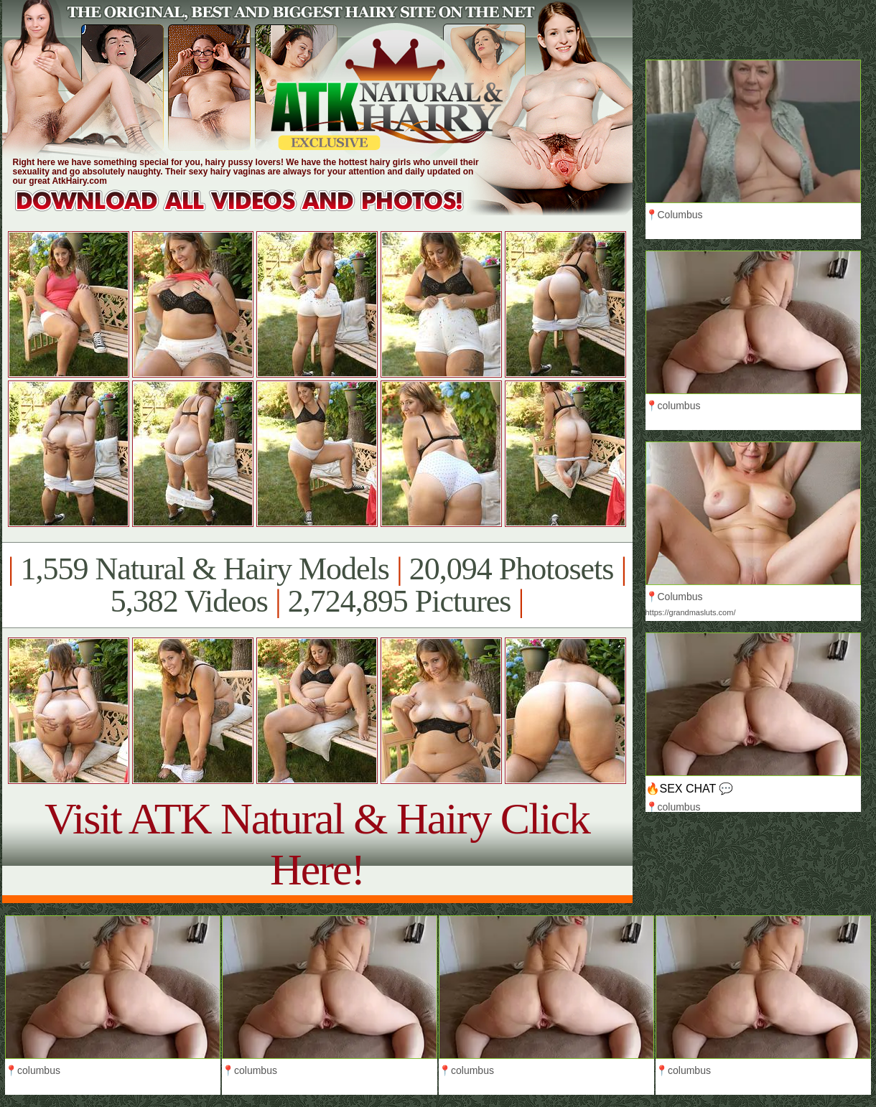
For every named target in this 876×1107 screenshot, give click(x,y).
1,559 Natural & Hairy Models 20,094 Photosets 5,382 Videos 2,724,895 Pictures (317, 585)
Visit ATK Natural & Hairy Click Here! (317, 844)
